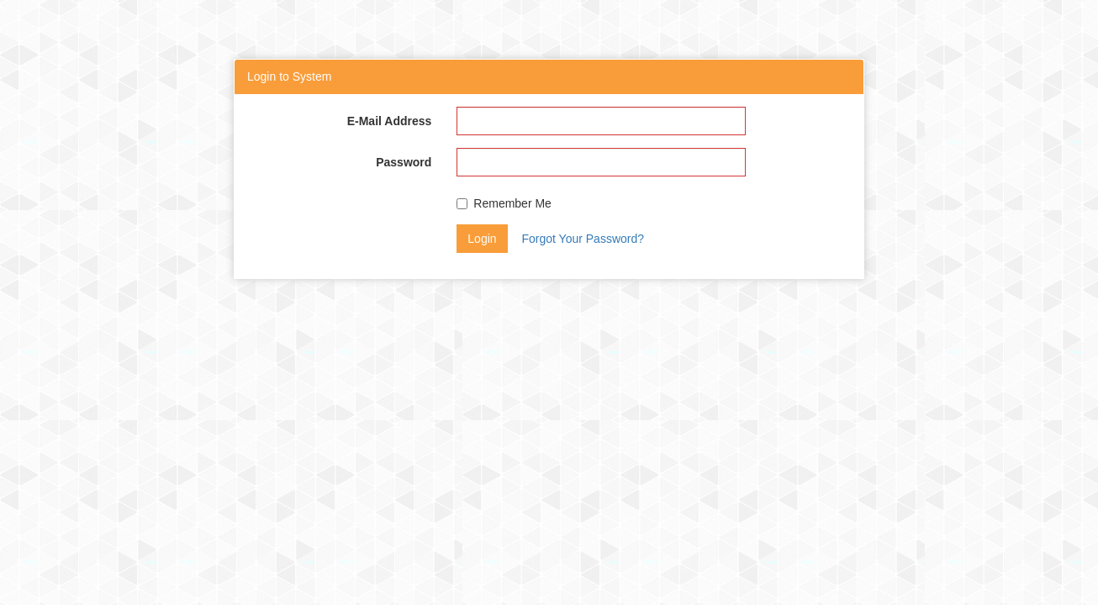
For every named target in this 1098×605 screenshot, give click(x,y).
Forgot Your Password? (582, 238)
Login (481, 238)
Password (403, 162)
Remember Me (504, 203)
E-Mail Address (389, 121)
